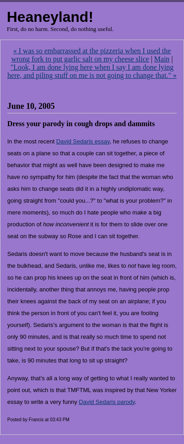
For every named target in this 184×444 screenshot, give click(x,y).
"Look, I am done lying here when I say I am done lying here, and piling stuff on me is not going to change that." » (91, 71)
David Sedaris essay (83, 141)
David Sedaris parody (107, 401)
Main (161, 59)
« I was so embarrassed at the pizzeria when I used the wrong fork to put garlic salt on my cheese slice (91, 55)
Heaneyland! (50, 17)
